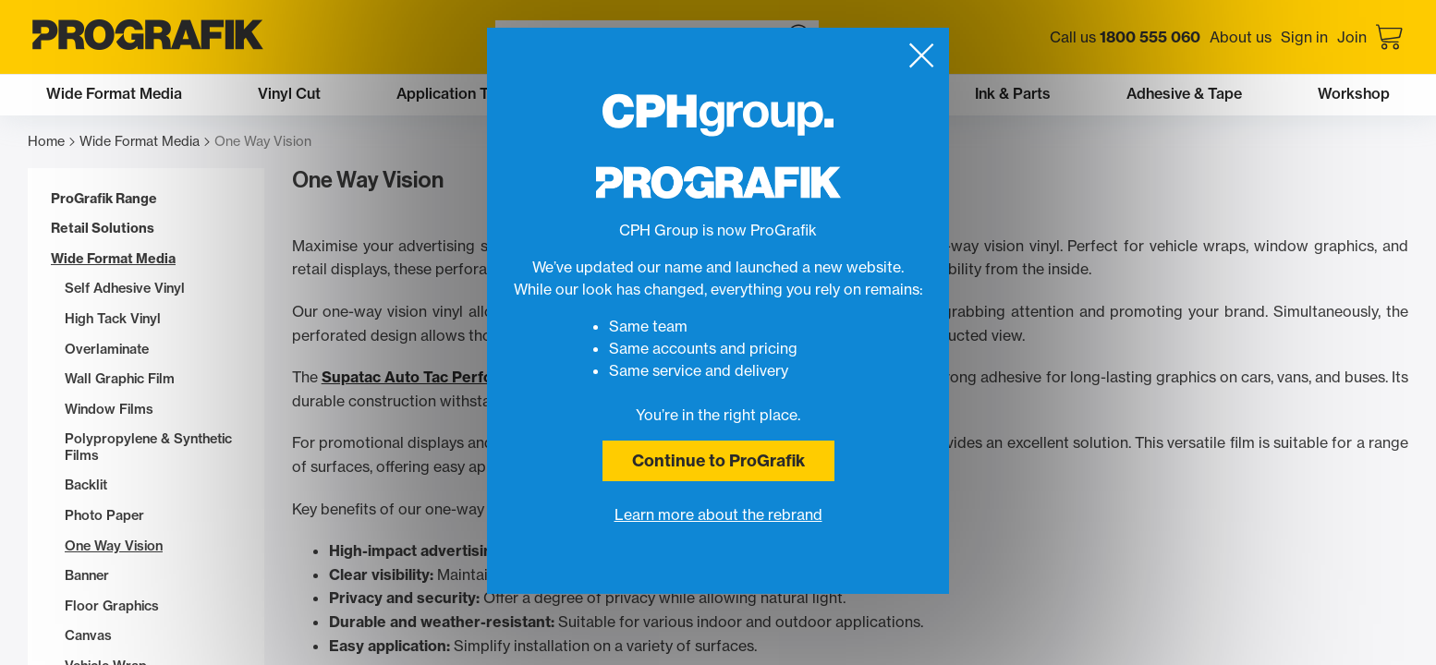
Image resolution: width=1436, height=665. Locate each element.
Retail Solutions (102, 228)
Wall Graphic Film (120, 379)
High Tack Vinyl (113, 319)
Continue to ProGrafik (718, 460)
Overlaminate (107, 349)
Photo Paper (104, 516)
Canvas (88, 636)
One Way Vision (114, 546)
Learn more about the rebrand (718, 514)
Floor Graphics (112, 606)
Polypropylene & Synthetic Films (148, 447)
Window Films (109, 409)
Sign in (1304, 37)
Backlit (86, 485)
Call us (1125, 37)
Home (51, 142)
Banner (87, 576)
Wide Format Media (144, 142)
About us (1241, 37)
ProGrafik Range (104, 199)
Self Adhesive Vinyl (125, 288)
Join (1352, 37)
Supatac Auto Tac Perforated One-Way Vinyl (482, 377)
